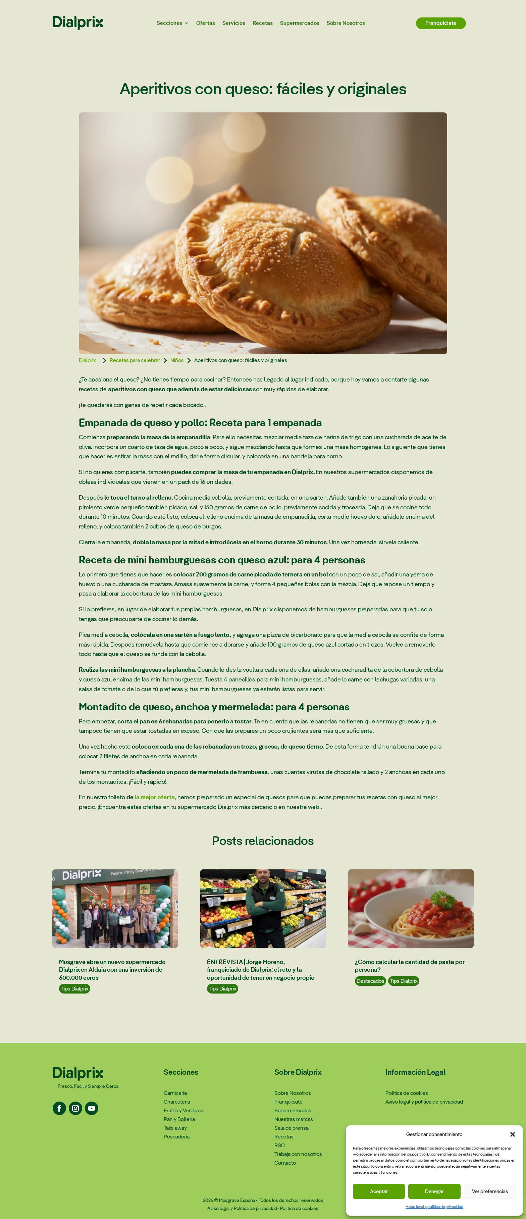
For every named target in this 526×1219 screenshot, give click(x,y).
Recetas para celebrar (135, 360)
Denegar (434, 1191)
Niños (177, 360)
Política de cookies (299, 1208)
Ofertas (205, 23)
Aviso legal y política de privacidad (434, 1206)
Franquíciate (441, 23)
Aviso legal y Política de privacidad (242, 1208)
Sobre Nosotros (346, 23)
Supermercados (299, 23)
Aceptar (379, 1191)
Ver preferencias (490, 1191)
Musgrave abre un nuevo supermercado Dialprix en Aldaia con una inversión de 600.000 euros (112, 969)
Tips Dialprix (75, 988)
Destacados (370, 981)
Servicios (233, 23)
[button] (512, 1134)
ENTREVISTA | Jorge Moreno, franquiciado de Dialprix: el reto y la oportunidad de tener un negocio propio (261, 969)
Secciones (169, 23)
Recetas (263, 23)
